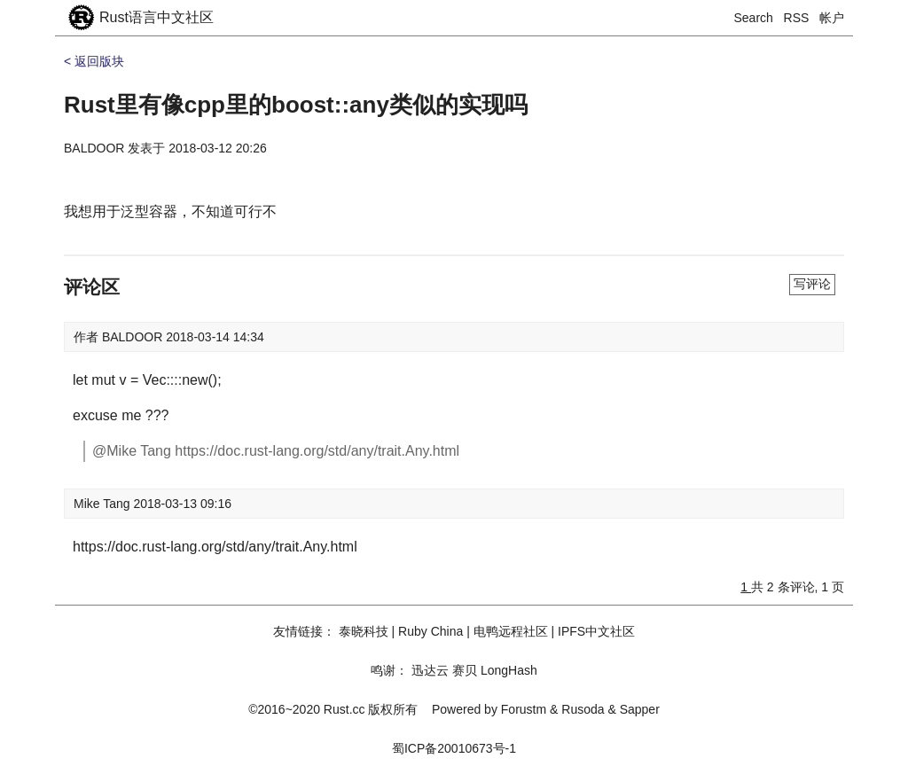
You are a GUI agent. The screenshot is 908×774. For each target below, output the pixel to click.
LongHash (509, 670)
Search (753, 18)
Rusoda (582, 709)
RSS (797, 18)
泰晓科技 (363, 631)
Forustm (523, 709)
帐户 (831, 18)
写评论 (812, 284)
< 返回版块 (94, 61)
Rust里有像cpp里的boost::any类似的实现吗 (296, 104)
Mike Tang (103, 503)
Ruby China (430, 631)
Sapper (640, 709)
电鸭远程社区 (511, 631)
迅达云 (430, 670)
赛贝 (464, 670)
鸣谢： (389, 670)
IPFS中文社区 (596, 631)
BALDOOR (94, 148)
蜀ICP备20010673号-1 (454, 748)
